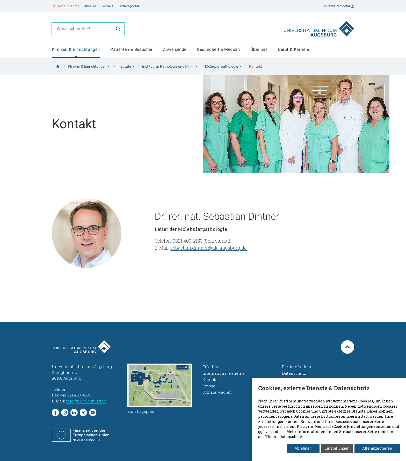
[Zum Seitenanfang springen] (347, 347)
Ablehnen (303, 448)
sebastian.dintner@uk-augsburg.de (208, 248)
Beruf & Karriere (293, 49)
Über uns (259, 49)
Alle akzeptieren (377, 448)
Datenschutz (290, 436)
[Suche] (118, 29)
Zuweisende (174, 49)
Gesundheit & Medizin (218, 49)
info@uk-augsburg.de (86, 400)
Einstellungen (337, 448)
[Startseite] (58, 66)
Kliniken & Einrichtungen (76, 49)
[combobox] (82, 29)
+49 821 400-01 (81, 389)
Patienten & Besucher (131, 49)
